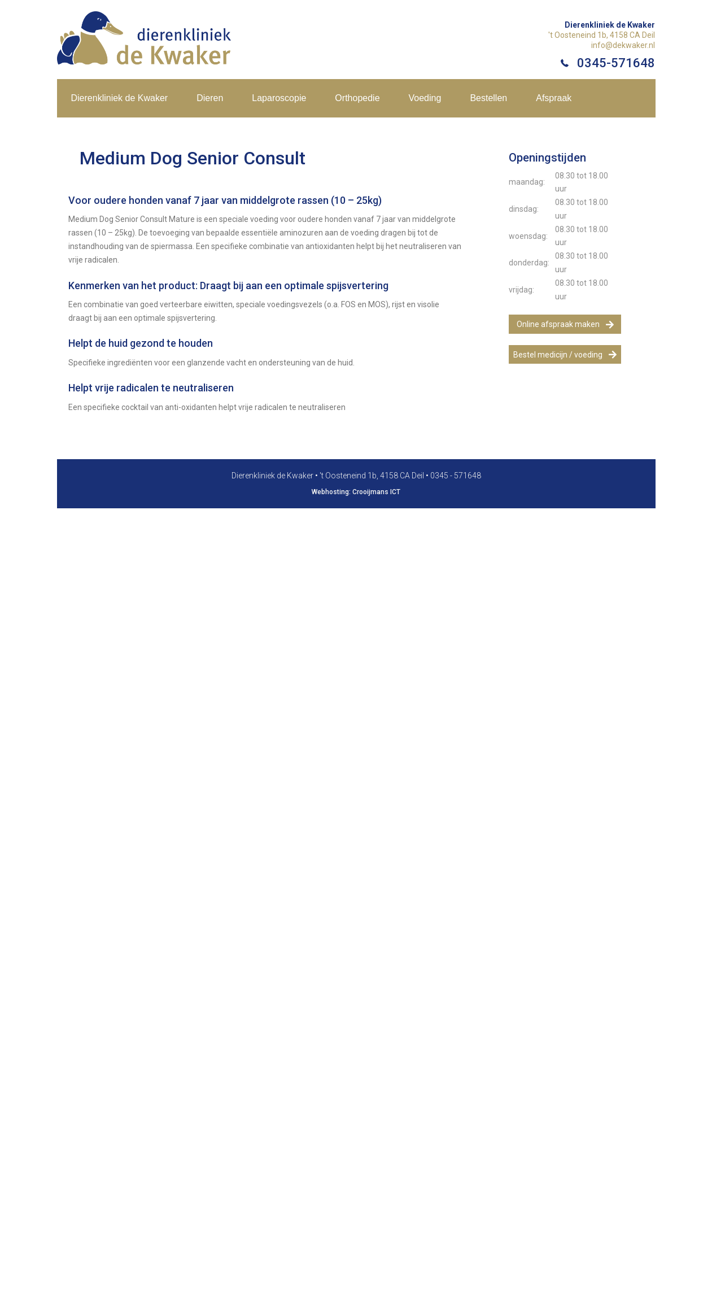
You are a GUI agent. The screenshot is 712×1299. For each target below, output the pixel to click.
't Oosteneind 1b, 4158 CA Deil (601, 35)
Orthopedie (357, 98)
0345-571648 (616, 63)
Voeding (425, 98)
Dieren (209, 98)
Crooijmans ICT (376, 492)
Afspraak (553, 98)
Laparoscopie (279, 98)
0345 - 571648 (455, 475)
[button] (565, 324)
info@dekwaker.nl (623, 45)
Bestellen (488, 98)
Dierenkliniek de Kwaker (119, 98)
